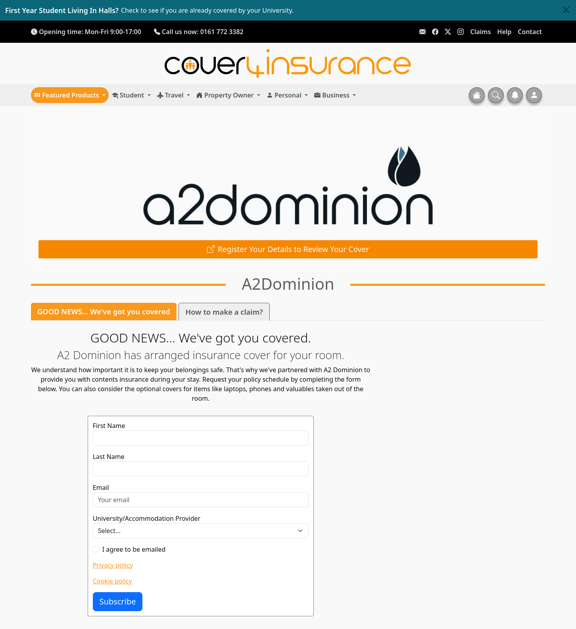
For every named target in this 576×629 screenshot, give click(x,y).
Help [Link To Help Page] (504, 31)
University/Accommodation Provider (147, 518)
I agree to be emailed (134, 549)
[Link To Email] (422, 31)
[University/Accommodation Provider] (201, 530)
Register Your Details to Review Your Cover (293, 249)
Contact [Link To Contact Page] (530, 31)
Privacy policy (113, 565)
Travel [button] (171, 95)
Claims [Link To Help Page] (480, 31)
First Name (109, 425)
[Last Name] (201, 468)
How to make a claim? (224, 312)
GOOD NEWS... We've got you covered (103, 311)
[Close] (566, 10)
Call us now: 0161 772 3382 (199, 31)
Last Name (109, 456)
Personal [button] (285, 95)
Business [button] (332, 95)
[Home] (288, 63)
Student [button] (129, 95)
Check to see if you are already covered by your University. (207, 10)
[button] (496, 95)
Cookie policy (112, 581)
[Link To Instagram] (460, 31)
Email (101, 487)
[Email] (201, 499)
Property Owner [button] (225, 95)
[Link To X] (448, 31)
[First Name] (201, 437)
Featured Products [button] (67, 95)
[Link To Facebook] (435, 31)
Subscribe (118, 601)
